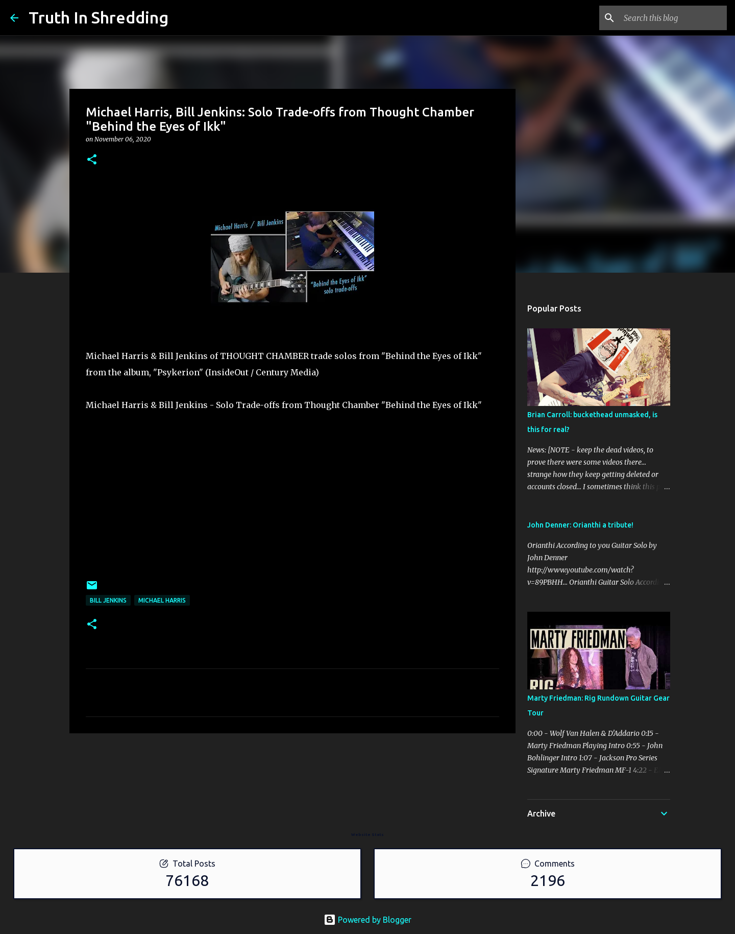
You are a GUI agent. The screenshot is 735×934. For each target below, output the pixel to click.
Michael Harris (162, 600)
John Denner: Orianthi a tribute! (580, 525)
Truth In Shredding (98, 17)
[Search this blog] (673, 18)
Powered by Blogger (367, 919)
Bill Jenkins (108, 600)
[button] (92, 160)
